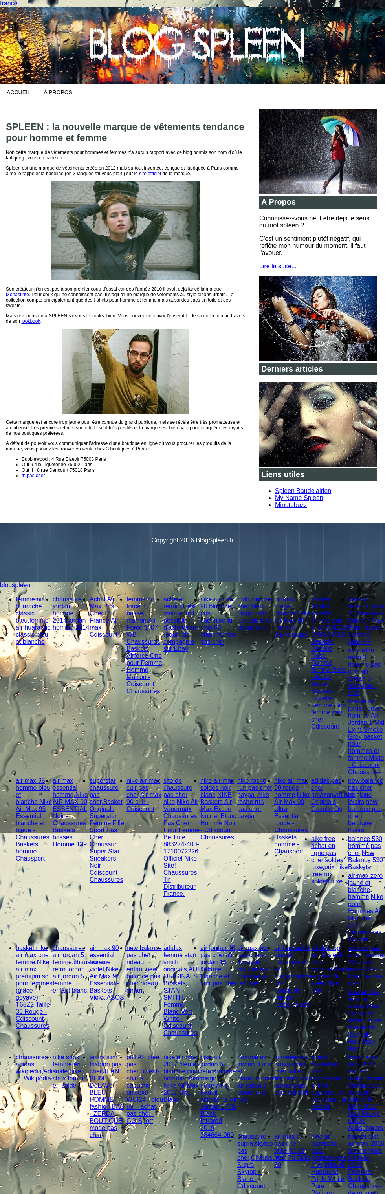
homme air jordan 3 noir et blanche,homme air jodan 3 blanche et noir (259, 1078)
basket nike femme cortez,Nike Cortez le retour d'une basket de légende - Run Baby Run (364, 1020)
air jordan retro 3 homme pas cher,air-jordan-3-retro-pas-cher (364, 671)
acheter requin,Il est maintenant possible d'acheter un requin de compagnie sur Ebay (180, 624)
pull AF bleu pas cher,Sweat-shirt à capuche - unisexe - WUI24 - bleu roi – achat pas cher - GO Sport (144, 1089)
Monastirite (17, 294)
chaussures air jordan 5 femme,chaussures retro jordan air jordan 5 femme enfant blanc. (79, 969)
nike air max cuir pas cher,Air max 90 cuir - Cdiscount (143, 794)
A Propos (58, 92)
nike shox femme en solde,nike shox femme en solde (70, 1071)
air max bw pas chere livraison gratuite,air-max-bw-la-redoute (253, 966)
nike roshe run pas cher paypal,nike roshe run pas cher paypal (254, 798)
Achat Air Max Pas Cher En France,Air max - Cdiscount (104, 617)
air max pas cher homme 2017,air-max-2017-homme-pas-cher (365, 966)
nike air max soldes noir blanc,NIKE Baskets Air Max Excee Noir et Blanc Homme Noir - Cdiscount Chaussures (218, 809)
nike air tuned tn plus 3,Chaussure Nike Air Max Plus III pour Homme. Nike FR (366, 620)
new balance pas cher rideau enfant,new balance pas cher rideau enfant (144, 969)
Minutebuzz (291, 505)
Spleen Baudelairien (303, 490)
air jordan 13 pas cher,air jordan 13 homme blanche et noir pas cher (218, 966)
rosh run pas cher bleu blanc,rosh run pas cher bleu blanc (254, 613)
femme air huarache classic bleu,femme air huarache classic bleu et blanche (33, 620)
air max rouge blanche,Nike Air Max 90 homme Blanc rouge (292, 617)
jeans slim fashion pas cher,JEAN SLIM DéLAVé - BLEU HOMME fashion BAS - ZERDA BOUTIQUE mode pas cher (107, 1096)
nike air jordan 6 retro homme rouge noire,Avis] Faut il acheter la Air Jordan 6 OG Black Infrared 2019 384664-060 (218, 1096)
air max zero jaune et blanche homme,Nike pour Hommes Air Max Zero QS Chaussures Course (365, 907)
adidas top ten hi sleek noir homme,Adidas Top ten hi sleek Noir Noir (332, 969)
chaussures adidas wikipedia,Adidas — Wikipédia (39, 1068)
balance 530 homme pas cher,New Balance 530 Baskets (365, 852)
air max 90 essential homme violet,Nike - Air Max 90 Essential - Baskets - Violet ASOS (107, 973)
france (8, 3)
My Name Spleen (299, 497)
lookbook (30, 321)
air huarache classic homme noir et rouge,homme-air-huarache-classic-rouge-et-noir (294, 976)
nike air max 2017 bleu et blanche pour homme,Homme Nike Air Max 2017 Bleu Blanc (185, 1078)
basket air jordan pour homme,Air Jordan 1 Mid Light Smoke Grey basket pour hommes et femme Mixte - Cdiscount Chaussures (366, 736)
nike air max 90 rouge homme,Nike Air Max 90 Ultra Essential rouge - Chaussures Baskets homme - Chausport (292, 816)
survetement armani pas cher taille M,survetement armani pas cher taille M (295, 1075)
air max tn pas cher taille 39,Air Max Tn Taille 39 (292, 1150)
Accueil (19, 92)
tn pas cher (33, 475)
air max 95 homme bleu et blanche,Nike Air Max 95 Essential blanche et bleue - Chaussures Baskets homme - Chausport (34, 819)
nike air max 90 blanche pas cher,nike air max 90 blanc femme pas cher (218, 620)
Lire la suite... (278, 266)
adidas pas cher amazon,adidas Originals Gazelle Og (332, 794)
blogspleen (15, 585)
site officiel (150, 173)
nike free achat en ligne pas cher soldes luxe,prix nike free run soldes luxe (329, 860)
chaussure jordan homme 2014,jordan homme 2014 (71, 613)
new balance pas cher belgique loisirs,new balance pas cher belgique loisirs (365, 805)
